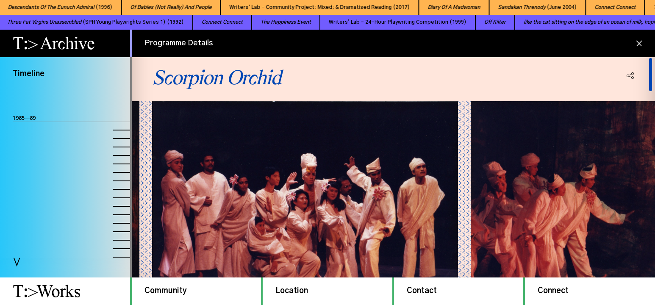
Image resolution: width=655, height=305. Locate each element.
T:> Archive (53, 43)
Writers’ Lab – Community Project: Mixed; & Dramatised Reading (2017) (314, 7)
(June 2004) (531, 7)
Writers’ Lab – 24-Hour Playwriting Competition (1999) (386, 22)
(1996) (54, 7)
